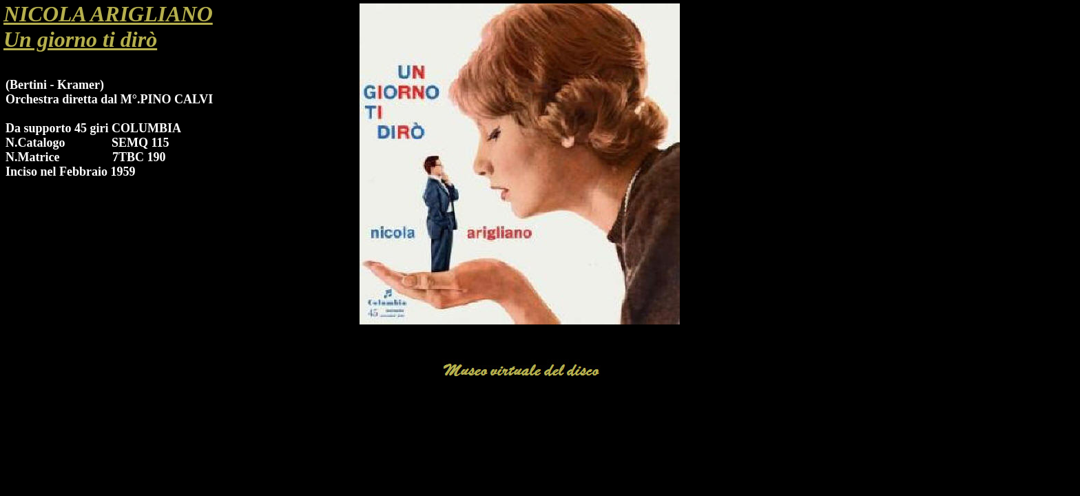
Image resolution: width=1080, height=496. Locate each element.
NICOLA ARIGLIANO (108, 13)
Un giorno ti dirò (80, 39)
